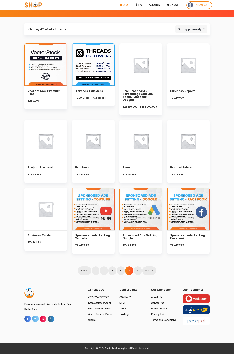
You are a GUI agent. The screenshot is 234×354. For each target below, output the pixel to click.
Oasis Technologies (116, 348)
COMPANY (125, 297)
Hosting (124, 314)
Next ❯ (149, 270)
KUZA (122, 308)
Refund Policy (159, 308)
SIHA (122, 302)
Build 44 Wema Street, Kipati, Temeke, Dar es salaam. (100, 314)
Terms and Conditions (163, 319)
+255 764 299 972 (98, 297)
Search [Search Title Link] (155, 5)
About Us (156, 297)
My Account (198, 5)
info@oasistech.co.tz (99, 302)
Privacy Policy (159, 314)
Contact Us (157, 302)
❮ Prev (84, 270)
